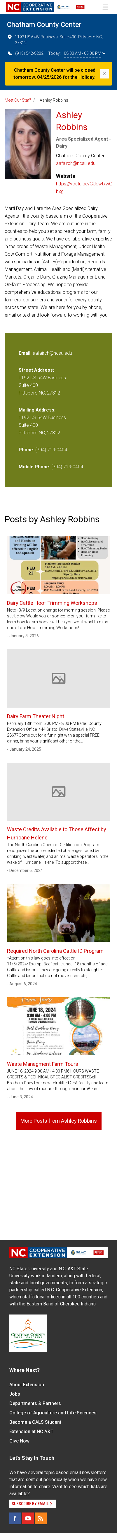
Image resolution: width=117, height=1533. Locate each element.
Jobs (14, 1394)
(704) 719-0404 (51, 450)
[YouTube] (28, 1518)
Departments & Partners (35, 1403)
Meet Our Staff (18, 100)
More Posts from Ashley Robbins (58, 1121)
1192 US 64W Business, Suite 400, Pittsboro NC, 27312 (55, 39)
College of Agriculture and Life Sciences (53, 1413)
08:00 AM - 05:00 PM (84, 53)
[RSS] (41, 1518)
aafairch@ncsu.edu (75, 163)
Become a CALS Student (35, 1422)
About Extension (26, 1384)
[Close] (104, 73)
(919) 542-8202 (25, 53)
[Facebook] (15, 1518)
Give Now (19, 1441)
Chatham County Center (44, 25)
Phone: (26, 450)
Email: (26, 353)
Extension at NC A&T (31, 1431)
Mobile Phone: (34, 467)
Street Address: (36, 370)
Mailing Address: (37, 410)
